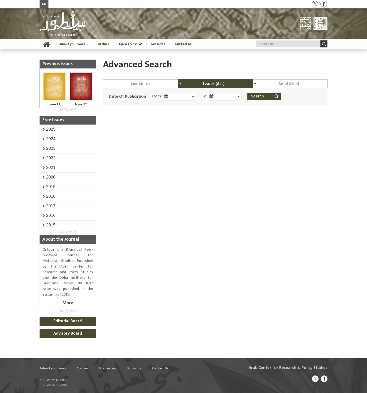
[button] (50, 129)
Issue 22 (81, 104)
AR (44, 4)
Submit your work (72, 44)
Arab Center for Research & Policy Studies (288, 367)
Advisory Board (67, 333)
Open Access (128, 44)
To (204, 96)
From (156, 96)
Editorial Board (67, 321)
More (67, 303)
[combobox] (215, 83)
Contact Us (183, 43)
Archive (103, 43)
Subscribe (158, 43)
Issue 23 (54, 104)
